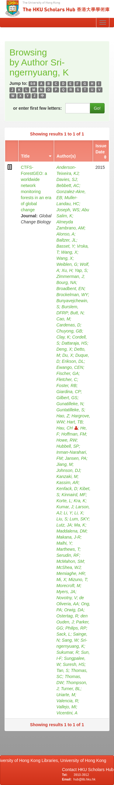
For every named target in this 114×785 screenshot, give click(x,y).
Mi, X (61, 579)
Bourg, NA (66, 282)
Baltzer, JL (66, 240)
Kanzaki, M (66, 476)
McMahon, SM (70, 561)
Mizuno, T (77, 579)
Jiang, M (64, 464)
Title (25, 156)
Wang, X (69, 252)
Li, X (78, 512)
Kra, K (79, 500)
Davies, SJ (66, 179)
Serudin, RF (67, 555)
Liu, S (61, 518)
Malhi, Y (63, 543)
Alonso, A (65, 234)
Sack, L (63, 634)
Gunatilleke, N (69, 403)
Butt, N (76, 312)
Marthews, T (67, 549)
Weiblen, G (66, 264)
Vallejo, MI (66, 706)
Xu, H (67, 270)
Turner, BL (70, 688)
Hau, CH (67, 428)
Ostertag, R (67, 615)
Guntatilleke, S (70, 409)
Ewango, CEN (69, 367)
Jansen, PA (75, 458)
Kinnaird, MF (74, 494)
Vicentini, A (66, 712)
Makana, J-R (68, 537)
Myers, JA (65, 591)
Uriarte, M (65, 694)
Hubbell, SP (67, 446)
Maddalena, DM (71, 531)
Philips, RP (75, 628)
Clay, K (63, 337)
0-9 (32, 83)
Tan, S (62, 670)
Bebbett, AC (67, 185)
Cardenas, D (68, 324)
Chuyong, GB (69, 331)
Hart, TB (75, 421)
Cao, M (63, 318)
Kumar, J (64, 506)
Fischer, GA (67, 373)
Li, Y (68, 512)
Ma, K (79, 525)
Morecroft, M (68, 585)
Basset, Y (65, 246)
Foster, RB (66, 385)
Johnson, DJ (68, 470)
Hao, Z (62, 415)
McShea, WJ (68, 567)
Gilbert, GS (66, 397)
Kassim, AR (67, 482)
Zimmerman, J (69, 276)
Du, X (67, 355)
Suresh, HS (74, 664)
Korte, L (63, 500)
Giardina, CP (68, 391)
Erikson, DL (73, 361)
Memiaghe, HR (70, 573)
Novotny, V (66, 597)
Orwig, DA (74, 609)
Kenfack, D (66, 488)
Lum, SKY (79, 518)
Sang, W (70, 640)
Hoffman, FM (73, 434)
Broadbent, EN (70, 288)
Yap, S (80, 270)
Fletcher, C (66, 379)
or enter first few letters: (37, 108)
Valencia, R (67, 700)
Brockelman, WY (72, 294)
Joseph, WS (67, 209)
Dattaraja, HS (74, 343)
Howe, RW (66, 440)
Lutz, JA (64, 525)
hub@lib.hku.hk (84, 779)
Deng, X (64, 349)
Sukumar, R (67, 652)
